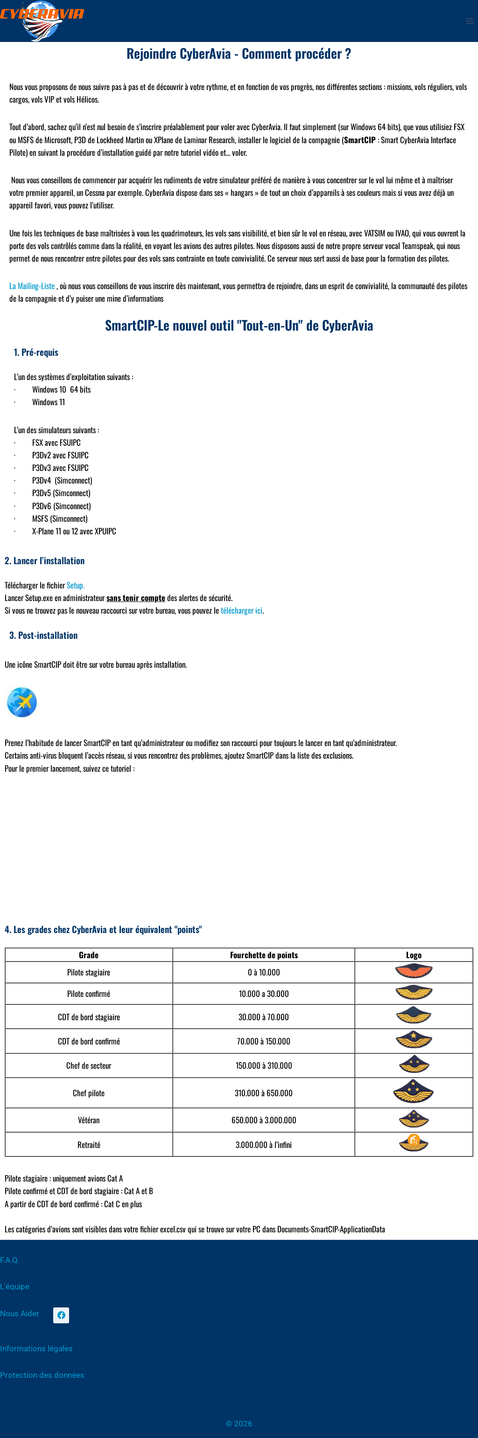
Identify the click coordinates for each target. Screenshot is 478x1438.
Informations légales (36, 1348)
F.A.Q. (10, 1260)
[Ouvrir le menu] (469, 21)
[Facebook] (61, 1315)
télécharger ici (241, 610)
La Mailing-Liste (32, 285)
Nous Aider (19, 1313)
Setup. (75, 585)
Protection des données (42, 1375)
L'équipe (14, 1286)
